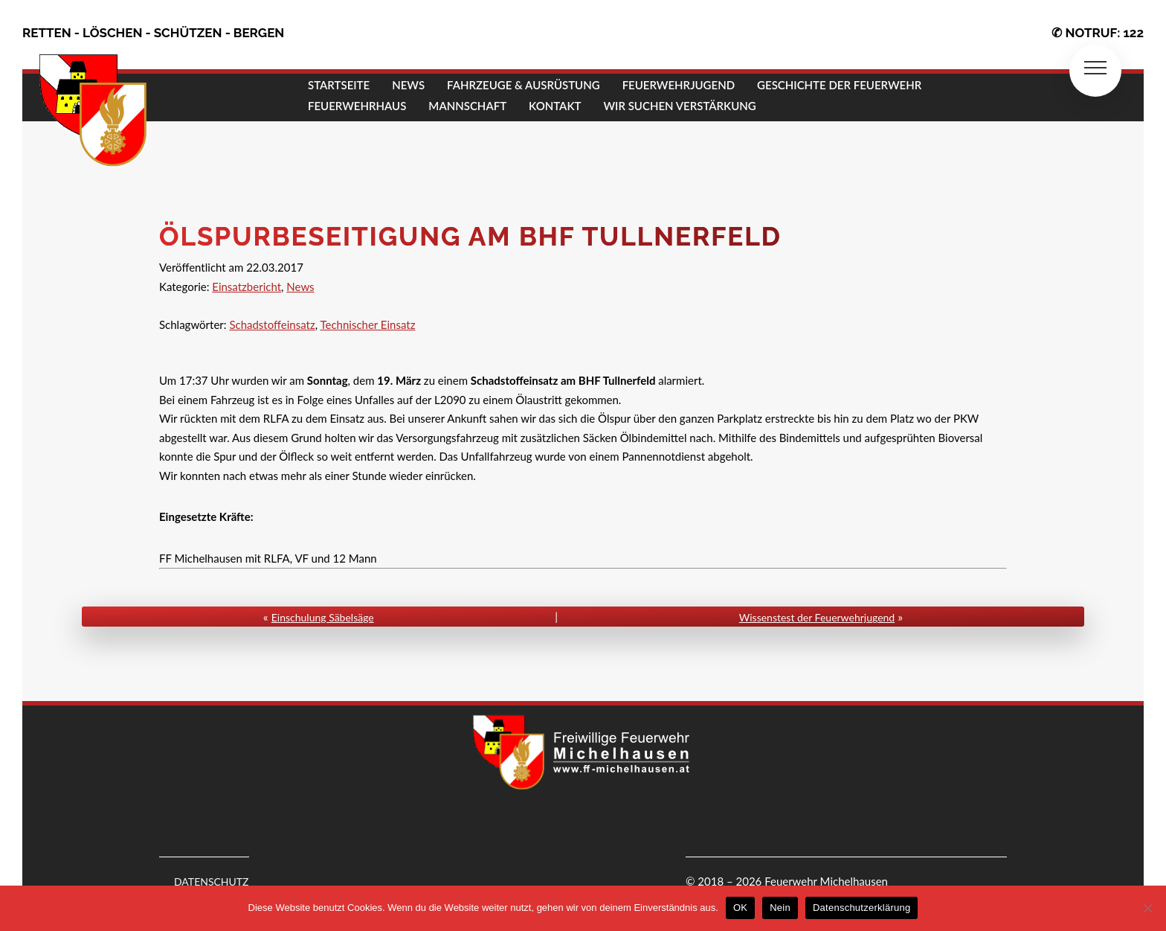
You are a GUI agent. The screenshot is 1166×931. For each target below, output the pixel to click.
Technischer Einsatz (367, 324)
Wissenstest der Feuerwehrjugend (817, 617)
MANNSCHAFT (467, 105)
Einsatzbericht (246, 286)
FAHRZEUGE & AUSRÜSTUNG (523, 85)
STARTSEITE (339, 85)
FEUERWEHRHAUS (357, 105)
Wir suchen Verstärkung (679, 105)
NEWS (408, 85)
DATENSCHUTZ (211, 881)
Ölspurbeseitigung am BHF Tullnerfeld (470, 236)
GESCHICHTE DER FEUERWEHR (839, 85)
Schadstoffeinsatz (272, 324)
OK (740, 907)
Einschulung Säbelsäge (322, 617)
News (300, 286)
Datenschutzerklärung (861, 907)
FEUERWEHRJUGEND (678, 85)
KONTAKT (555, 105)
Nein (780, 907)
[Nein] (1147, 907)
